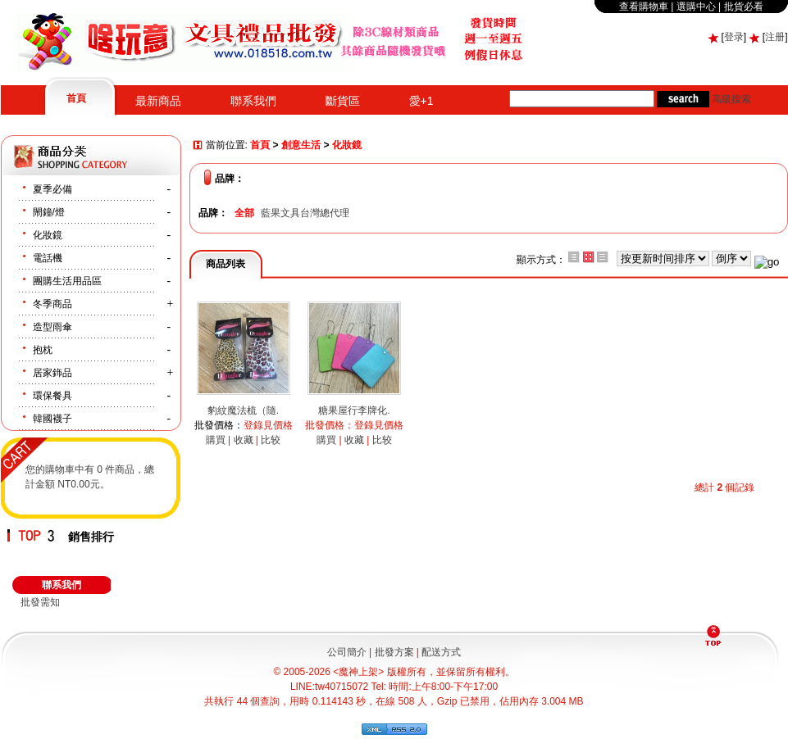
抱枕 (42, 350)
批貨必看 (743, 6)
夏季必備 (52, 189)
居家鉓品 (52, 373)
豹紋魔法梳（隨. (243, 410)
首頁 (76, 98)
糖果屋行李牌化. (353, 410)
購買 (215, 440)
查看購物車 (643, 6)
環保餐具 (52, 395)
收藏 (243, 440)
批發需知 (40, 602)
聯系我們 (253, 100)
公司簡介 (347, 652)
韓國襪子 (52, 418)
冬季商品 (52, 304)
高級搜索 (731, 99)
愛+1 (421, 100)
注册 (775, 37)
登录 (734, 37)
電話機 (47, 258)
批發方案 (394, 652)
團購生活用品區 (67, 281)
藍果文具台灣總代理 (305, 213)
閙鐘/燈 (49, 212)
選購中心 (696, 6)
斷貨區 (343, 100)
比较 (270, 440)
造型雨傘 (52, 327)
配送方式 (441, 652)
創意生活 (301, 146)
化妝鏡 (47, 235)
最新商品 (158, 100)
